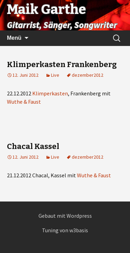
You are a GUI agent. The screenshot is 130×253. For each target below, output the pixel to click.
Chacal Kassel (33, 146)
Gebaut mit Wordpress (65, 215)
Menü (14, 38)
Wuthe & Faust (24, 101)
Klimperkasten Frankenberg (62, 64)
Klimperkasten (50, 93)
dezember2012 (87, 75)
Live (55, 75)
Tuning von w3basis (65, 230)
